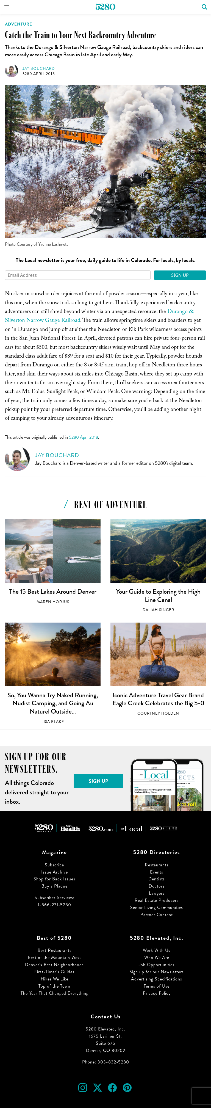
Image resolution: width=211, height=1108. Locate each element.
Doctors (157, 886)
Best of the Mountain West (54, 957)
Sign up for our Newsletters (156, 972)
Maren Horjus (53, 601)
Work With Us (156, 950)
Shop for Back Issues (54, 879)
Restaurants (156, 865)
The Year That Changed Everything (54, 993)
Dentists (156, 879)
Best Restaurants (54, 950)
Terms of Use (157, 986)
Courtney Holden (158, 713)
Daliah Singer (158, 609)
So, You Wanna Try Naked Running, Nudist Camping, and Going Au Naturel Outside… (52, 703)
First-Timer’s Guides (54, 972)
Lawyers (157, 893)
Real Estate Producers (157, 900)
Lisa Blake (52, 721)
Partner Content (156, 914)
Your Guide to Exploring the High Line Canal (158, 595)
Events (156, 872)
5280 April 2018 (39, 73)
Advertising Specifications (156, 979)
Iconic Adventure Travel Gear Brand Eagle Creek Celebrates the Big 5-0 (158, 699)
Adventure (18, 24)
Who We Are (156, 957)
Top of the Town (54, 986)
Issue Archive (54, 872)
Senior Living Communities (156, 907)
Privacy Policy (157, 993)
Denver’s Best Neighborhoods (54, 964)
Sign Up (180, 275)
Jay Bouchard (39, 68)
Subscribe (54, 865)
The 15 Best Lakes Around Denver (52, 591)
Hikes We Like (54, 979)
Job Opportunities (156, 964)
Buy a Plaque (54, 886)
